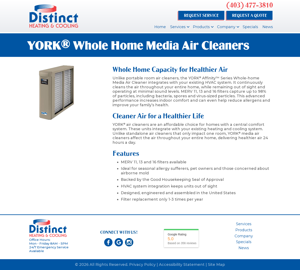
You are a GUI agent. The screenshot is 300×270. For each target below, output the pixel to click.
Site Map (216, 264)
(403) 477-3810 (249, 5)
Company (226, 27)
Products (201, 27)
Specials (250, 27)
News (267, 27)
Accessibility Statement (182, 264)
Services (178, 27)
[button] (188, 26)
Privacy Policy (142, 264)
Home (160, 27)
